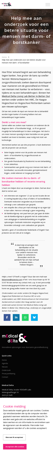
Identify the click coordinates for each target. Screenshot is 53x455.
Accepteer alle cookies (15, 447)
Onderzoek (6, 370)
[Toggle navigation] (47, 5)
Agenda (5, 363)
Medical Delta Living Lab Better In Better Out (26, 96)
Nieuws (5, 367)
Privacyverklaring (8, 373)
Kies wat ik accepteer (14, 437)
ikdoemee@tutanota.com (12, 279)
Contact (5, 377)
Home (4, 57)
